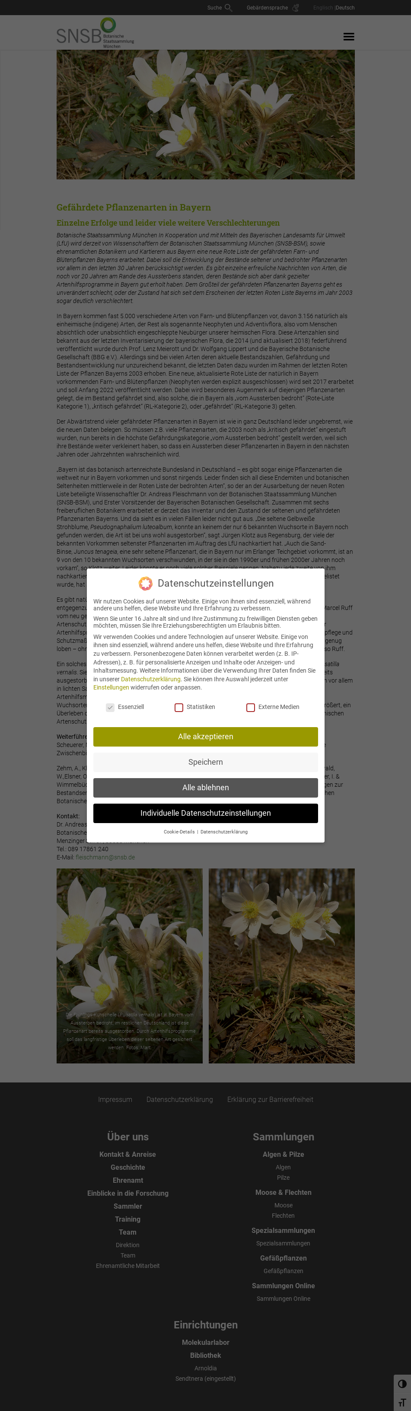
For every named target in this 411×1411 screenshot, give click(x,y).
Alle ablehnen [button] (205, 784)
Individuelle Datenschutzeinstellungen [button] (205, 810)
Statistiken (195, 704)
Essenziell (125, 704)
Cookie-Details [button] (180, 829)
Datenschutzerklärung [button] (224, 829)
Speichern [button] (205, 759)
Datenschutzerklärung (151, 676)
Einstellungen (111, 684)
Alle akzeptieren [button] (205, 733)
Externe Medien (272, 704)
